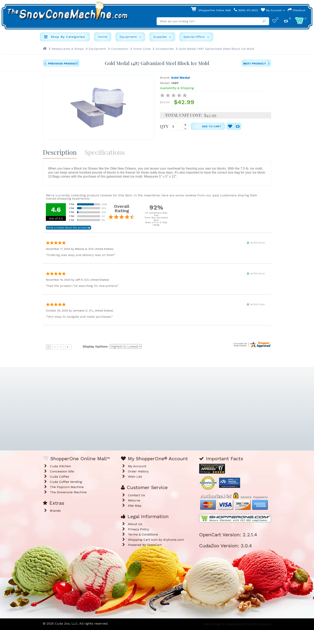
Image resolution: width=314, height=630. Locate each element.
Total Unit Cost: (183, 115)
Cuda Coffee (59, 476)
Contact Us (136, 495)
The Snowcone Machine (68, 492)
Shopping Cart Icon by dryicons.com (156, 540)
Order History (138, 471)
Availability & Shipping (177, 88)
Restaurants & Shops (68, 49)
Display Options (95, 346)
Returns (134, 500)
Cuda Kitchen (60, 466)
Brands (55, 510)
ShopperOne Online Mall (211, 10)
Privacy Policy (138, 529)
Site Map (134, 505)
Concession (119, 49)
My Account (273, 10)
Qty (164, 126)
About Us (135, 524)
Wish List (135, 476)
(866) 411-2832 (246, 10)
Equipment (97, 49)
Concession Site (62, 471)
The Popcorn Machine (67, 487)
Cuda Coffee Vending (66, 482)
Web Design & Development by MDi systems (237, 624)
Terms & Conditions (143, 534)
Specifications (105, 152)
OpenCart (154, 545)
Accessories (165, 49)
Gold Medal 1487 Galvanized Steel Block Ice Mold (216, 49)
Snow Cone (142, 49)
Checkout (296, 10)
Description (60, 152)
